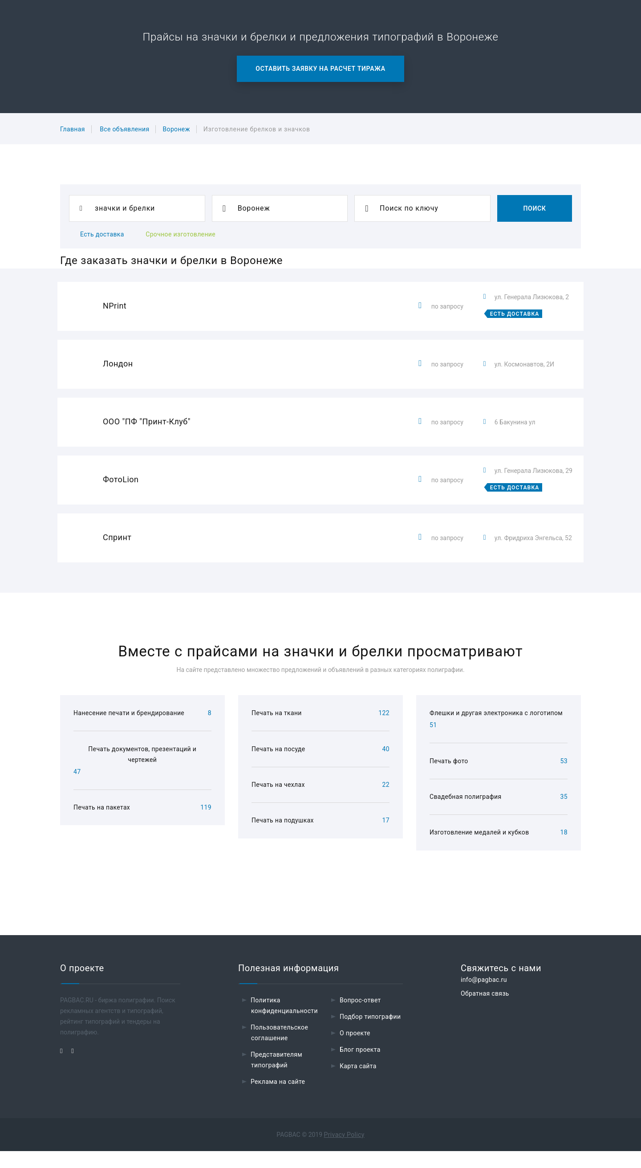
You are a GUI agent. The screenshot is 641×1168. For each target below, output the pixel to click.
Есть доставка (102, 234)
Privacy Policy (344, 1151)
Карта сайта (358, 1083)
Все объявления (124, 129)
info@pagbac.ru (484, 996)
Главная (72, 129)
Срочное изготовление (180, 234)
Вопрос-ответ (360, 1017)
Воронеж (176, 129)
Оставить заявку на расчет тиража (320, 68)
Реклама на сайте (278, 1098)
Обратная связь (485, 1010)
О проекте (355, 1050)
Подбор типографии (370, 1033)
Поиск (534, 208)
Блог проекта (360, 1066)
